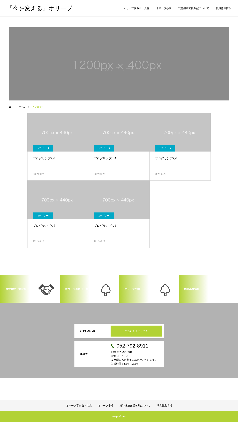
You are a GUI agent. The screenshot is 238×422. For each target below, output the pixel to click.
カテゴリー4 (43, 148)
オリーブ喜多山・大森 (136, 8)
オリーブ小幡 (163, 8)
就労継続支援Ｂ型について (193, 8)
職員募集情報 (223, 8)
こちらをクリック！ (136, 331)
